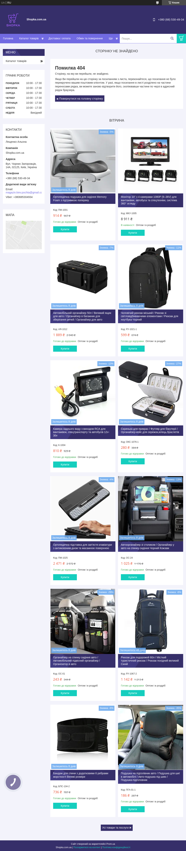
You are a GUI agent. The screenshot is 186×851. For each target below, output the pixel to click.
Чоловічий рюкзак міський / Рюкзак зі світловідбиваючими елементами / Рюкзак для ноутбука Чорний (149, 316)
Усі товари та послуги (115, 827)
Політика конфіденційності (116, 847)
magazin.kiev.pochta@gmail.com (25, 192)
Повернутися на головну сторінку (81, 98)
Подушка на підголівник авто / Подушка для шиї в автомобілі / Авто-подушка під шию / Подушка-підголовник (150, 776)
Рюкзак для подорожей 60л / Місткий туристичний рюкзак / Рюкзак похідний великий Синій (150, 661)
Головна (8, 38)
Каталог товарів (29, 38)
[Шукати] (172, 38)
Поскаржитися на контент (86, 847)
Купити (65, 229)
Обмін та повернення (90, 38)
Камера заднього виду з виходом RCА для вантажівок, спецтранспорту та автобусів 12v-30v (81, 432)
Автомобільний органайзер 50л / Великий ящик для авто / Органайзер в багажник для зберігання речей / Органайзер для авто (82, 316)
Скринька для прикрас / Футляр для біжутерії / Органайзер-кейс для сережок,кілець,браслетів (150, 430)
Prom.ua (110, 844)
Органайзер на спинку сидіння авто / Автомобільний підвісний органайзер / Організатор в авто (76, 661)
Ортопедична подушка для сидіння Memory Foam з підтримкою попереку (79, 198)
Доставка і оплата (59, 38)
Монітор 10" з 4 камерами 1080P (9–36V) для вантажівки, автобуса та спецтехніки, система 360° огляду (149, 200)
